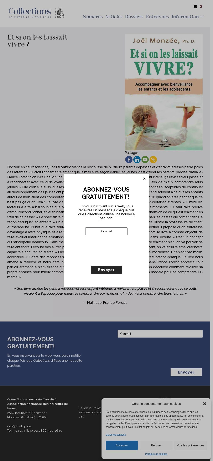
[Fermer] (144, 179)
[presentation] (117, 259)
